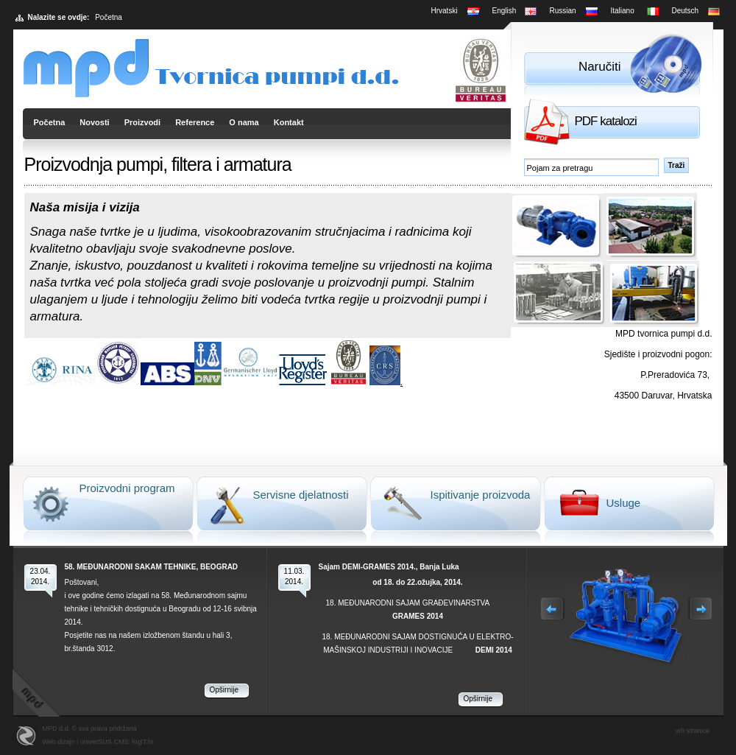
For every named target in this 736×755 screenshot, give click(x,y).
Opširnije (224, 690)
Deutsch (685, 11)
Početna (50, 122)
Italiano (622, 11)
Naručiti (599, 67)
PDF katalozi (606, 121)
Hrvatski (444, 11)
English (504, 11)
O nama (243, 122)
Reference (194, 122)
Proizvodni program (127, 488)
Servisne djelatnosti (301, 494)
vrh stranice (693, 730)
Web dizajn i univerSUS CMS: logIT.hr (98, 741)
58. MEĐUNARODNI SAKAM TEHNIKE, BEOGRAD (151, 567)
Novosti (94, 122)
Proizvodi (142, 122)
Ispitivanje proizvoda (481, 494)
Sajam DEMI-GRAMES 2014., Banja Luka (389, 567)
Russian (563, 11)
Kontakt (289, 122)
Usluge (623, 502)
